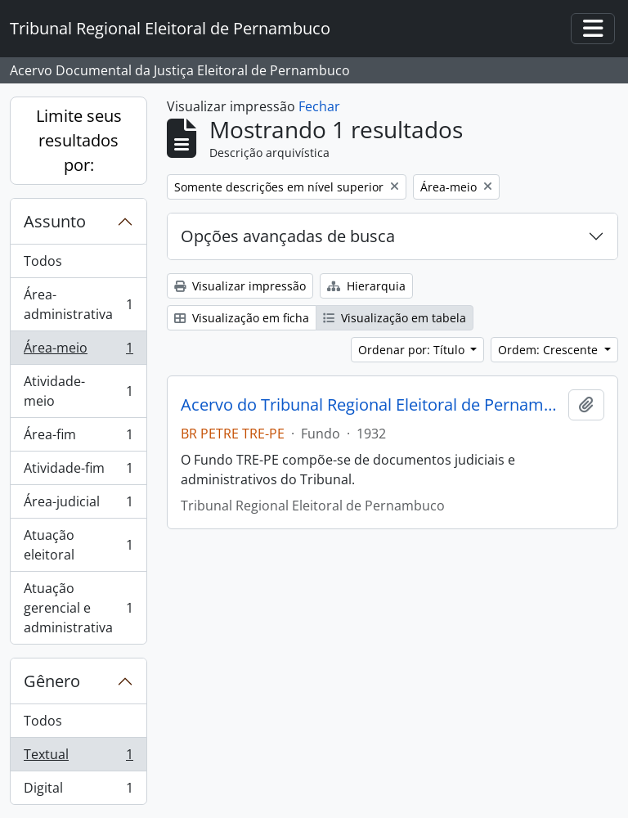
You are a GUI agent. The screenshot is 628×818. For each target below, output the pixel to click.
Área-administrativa (78, 304)
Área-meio (78, 351)
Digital (78, 791)
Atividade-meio (78, 391)
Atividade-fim (78, 471)
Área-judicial (78, 505)
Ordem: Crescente (549, 349)
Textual (78, 757)
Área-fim (78, 438)
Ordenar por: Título (413, 349)
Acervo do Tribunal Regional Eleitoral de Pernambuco (371, 405)
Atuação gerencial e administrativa (78, 607)
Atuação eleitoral (78, 545)
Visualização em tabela (394, 318)
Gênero (52, 681)
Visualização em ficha (241, 318)
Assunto (55, 221)
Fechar (319, 106)
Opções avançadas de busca (288, 236)
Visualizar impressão (240, 286)
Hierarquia (366, 286)
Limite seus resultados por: (79, 140)
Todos (43, 261)
